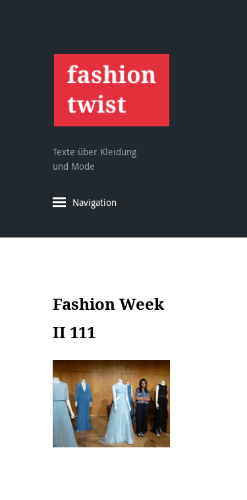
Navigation (94, 202)
